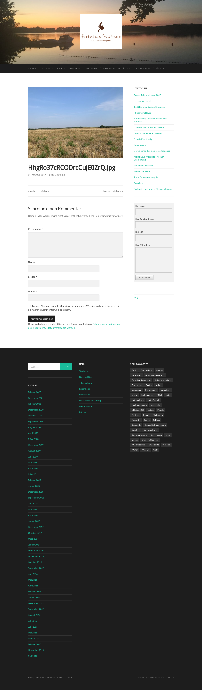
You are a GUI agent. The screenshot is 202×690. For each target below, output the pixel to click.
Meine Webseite (142, 171)
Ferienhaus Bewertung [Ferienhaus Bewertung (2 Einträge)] (155, 375)
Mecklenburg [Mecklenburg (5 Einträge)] (151, 390)
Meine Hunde (143, 68)
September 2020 (36, 421)
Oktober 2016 (35, 562)
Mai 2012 (32, 656)
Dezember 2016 (35, 550)
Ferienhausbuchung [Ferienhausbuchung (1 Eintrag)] (163, 380)
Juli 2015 (32, 620)
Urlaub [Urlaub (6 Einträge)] (135, 440)
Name (32, 262)
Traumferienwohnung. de (146, 177)
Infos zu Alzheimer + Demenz (148, 133)
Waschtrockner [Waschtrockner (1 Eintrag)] (138, 444)
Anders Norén (157, 678)
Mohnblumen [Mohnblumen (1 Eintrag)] (147, 395)
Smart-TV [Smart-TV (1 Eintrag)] (136, 430)
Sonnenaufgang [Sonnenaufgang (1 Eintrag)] (150, 430)
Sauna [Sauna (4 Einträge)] (147, 420)
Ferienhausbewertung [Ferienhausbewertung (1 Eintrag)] (141, 380)
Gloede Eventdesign (143, 139)
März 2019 (33, 474)
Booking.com (140, 145)
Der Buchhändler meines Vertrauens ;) (152, 150)
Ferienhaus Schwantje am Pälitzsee (53, 678)
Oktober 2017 (35, 532)
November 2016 (36, 556)
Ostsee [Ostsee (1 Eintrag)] (151, 410)
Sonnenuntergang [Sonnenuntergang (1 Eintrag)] (139, 435)
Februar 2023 (34, 392)
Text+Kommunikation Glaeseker (149, 107)
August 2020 (34, 427)
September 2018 (36, 497)
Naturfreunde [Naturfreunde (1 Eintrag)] (154, 400)
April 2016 (33, 585)
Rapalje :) (138, 183)
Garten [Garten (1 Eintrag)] (149, 385)
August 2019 (34, 450)
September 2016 (36, 568)
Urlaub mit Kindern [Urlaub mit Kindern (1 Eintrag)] (150, 440)
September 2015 (36, 609)
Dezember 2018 (35, 491)
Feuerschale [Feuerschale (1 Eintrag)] (137, 385)
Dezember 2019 (35, 444)
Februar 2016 (34, 591)
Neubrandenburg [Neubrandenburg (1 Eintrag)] (139, 405)
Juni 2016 (33, 574)
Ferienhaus (73, 68)
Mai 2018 (32, 509)
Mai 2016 (32, 579)
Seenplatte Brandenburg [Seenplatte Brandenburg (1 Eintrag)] (155, 425)
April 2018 (33, 515)
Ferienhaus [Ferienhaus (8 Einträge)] (136, 375)
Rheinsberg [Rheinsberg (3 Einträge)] (158, 415)
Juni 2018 (33, 503)
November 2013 (36, 650)
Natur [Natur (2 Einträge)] (168, 395)
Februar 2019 (34, 480)
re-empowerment (142, 101)
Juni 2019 (33, 456)
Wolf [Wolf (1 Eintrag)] (155, 450)
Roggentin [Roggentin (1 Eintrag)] (136, 420)
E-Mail (32, 276)
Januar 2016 (34, 597)
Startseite (34, 68)
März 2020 (33, 439)
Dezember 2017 (35, 527)
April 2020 (33, 433)
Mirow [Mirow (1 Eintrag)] (135, 395)
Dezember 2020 (35, 409)
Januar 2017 (34, 544)
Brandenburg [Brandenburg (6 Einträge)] (146, 370)
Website (32, 291)
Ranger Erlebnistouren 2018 (147, 95)
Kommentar (35, 229)
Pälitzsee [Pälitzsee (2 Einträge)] (135, 415)
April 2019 (33, 468)
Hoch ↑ (170, 678)
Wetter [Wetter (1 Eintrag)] (135, 450)
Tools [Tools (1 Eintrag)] (168, 435)
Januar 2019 (34, 486)
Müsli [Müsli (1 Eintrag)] (159, 395)
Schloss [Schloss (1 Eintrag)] (156, 420)
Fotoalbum (86, 382)
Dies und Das (52, 68)
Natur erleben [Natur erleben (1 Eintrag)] (138, 400)
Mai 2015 (32, 632)
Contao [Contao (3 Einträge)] (159, 370)
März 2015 (33, 638)
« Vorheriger (38, 191)
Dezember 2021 (35, 398)
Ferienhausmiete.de (143, 165)
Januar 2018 (34, 521)
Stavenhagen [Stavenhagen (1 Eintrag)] (156, 435)
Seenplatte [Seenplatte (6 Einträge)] (136, 425)
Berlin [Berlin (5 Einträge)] (134, 370)
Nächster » (113, 191)
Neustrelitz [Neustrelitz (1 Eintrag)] (155, 405)
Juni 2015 (33, 626)
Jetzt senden (144, 277)
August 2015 (34, 615)
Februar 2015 (34, 644)
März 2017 (33, 538)
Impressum (91, 68)
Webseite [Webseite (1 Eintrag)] (166, 444)
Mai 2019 (32, 462)
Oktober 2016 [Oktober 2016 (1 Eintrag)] (138, 410)
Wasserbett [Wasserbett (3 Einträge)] (154, 444)
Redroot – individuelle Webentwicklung (153, 189)
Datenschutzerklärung (116, 68)
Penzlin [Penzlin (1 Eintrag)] (160, 410)
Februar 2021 (34, 404)
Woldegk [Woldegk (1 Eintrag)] (145, 450)
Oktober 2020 (35, 415)
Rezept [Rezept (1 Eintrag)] (146, 415)
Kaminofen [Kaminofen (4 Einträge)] (136, 390)
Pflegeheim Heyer (142, 112)
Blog (136, 297)
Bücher (160, 68)
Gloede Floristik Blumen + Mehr (149, 127)
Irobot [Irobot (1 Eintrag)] (158, 385)
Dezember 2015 (35, 603)
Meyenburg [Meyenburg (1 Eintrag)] (165, 390)
